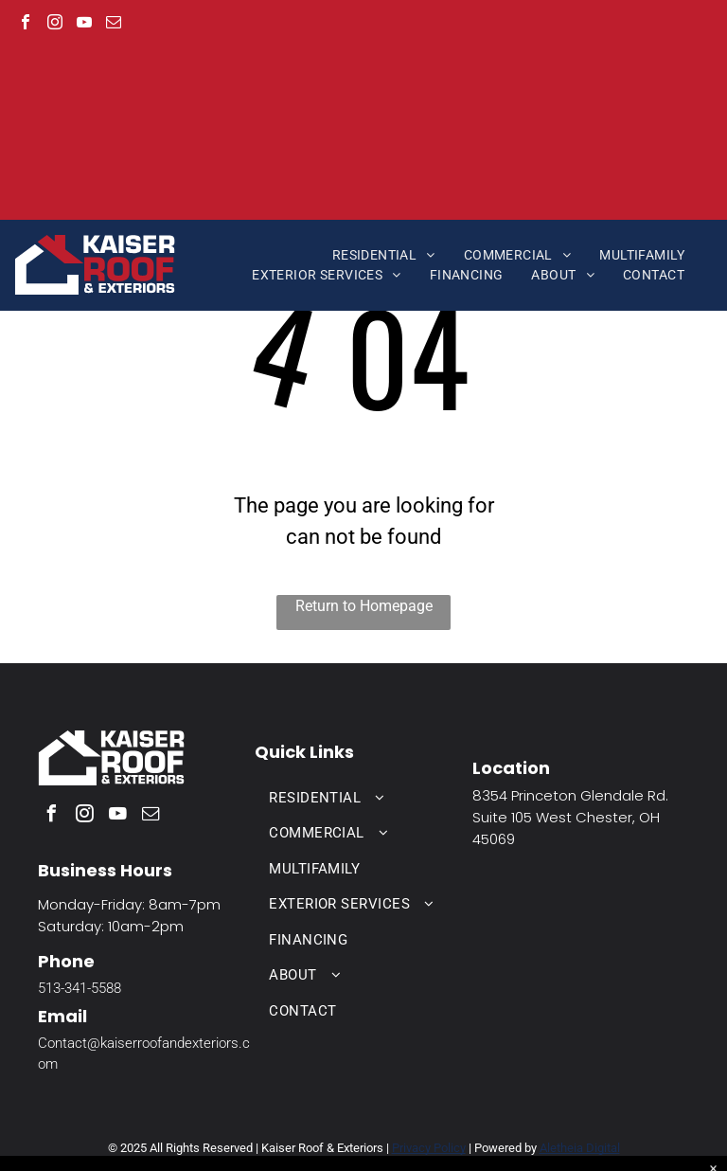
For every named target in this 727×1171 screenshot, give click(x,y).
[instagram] (55, 24)
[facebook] (25, 24)
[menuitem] (384, 255)
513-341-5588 (79, 988)
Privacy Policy (429, 1148)
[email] (113, 24)
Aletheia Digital (580, 1148)
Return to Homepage (364, 606)
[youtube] (84, 24)
